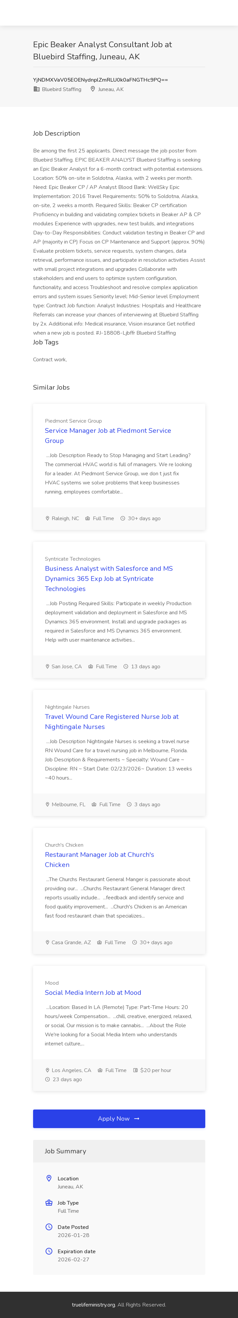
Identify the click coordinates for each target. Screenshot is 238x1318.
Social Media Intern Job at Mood (93, 992)
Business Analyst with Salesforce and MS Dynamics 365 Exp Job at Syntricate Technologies (109, 578)
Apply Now (119, 1119)
